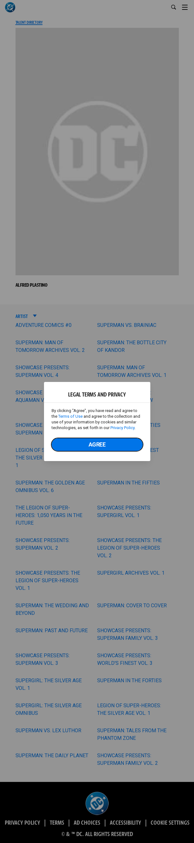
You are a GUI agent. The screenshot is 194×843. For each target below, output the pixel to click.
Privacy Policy (122, 427)
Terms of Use (70, 416)
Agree (97, 444)
